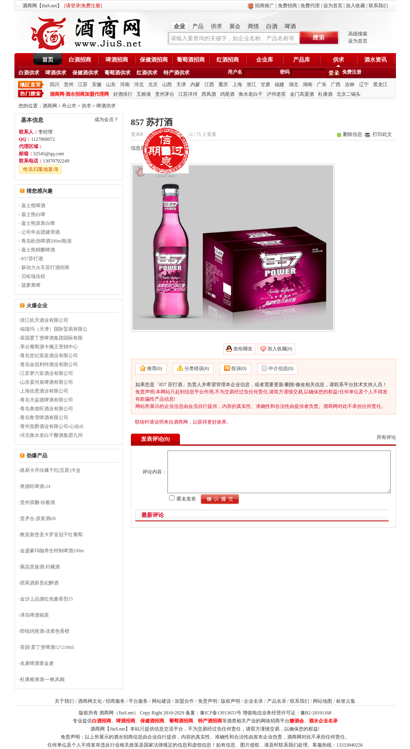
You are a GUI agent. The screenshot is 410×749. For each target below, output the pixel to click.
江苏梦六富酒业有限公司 (46, 373)
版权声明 (230, 701)
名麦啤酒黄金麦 (37, 663)
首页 (47, 60)
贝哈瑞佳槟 (33, 276)
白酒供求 (28, 73)
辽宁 (364, 84)
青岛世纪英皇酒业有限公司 (49, 355)
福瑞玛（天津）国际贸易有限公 (54, 329)
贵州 (68, 84)
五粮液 (144, 94)
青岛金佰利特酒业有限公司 (49, 364)
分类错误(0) (196, 368)
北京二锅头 (349, 94)
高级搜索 (357, 34)
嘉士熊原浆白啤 (38, 223)
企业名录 (253, 701)
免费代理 (310, 5)
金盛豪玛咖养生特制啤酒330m (52, 551)
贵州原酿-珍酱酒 (37, 502)
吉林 (350, 84)
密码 (285, 72)
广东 (321, 84)
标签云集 (345, 701)
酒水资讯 (375, 60)
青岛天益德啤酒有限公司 (46, 400)
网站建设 (161, 701)
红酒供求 (147, 73)
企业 (179, 26)
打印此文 (382, 134)
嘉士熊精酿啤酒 (38, 250)
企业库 (264, 60)
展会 (235, 26)
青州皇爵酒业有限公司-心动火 (52, 426)
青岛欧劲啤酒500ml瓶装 (46, 241)
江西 (209, 84)
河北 (139, 84)
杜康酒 (325, 94)
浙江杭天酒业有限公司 (44, 320)
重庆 (223, 84)
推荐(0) (154, 368)
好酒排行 (123, 94)
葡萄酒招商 (191, 60)
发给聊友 (243, 349)
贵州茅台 (164, 94)
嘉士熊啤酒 (33, 205)
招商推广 (264, 5)
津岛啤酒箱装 (34, 615)
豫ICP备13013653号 (220, 713)
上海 (237, 84)
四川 (54, 84)
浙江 (251, 84)
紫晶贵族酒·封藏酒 (40, 567)
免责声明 (207, 701)
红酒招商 (227, 60)
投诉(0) (239, 368)
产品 (198, 26)
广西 (336, 84)
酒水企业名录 (323, 721)
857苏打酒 (32, 258)
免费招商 (287, 5)
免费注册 (351, 72)
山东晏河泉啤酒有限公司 (46, 382)
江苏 (83, 84)
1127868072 (43, 139)
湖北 (293, 84)
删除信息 (352, 134)
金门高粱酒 (302, 94)
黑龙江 (380, 84)
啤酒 (290, 26)
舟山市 (69, 106)
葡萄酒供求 (117, 73)
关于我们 (64, 701)
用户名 (235, 72)
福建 (279, 84)
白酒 (271, 26)
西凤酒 (209, 94)
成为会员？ (106, 119)
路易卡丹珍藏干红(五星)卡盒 (50, 470)
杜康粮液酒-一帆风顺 (42, 679)
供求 (216, 26)
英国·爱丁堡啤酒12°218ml (47, 647)
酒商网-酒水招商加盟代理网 (79, 94)
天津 (181, 84)
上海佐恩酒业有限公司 (44, 391)
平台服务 (138, 701)
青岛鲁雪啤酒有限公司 (44, 417)
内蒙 (195, 84)
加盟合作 (184, 701)
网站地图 (322, 701)
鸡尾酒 (227, 94)
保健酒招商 (154, 60)
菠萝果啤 (31, 285)
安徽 (97, 84)
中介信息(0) (281, 368)
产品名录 (276, 701)
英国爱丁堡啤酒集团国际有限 (51, 338)
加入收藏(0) (279, 349)
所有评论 (386, 437)
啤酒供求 (55, 73)
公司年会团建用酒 (40, 232)
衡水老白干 (251, 94)
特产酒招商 (210, 721)
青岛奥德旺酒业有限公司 (46, 409)
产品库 (301, 60)
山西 (167, 84)
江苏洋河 (188, 94)
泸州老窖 (276, 94)
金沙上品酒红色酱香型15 (46, 599)
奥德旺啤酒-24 (35, 486)
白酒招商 (80, 60)
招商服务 (115, 701)
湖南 (307, 84)
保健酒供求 (85, 73)
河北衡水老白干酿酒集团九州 (51, 435)
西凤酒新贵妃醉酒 (39, 583)
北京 (153, 84)
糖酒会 (297, 721)
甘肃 (265, 84)
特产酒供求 (176, 73)
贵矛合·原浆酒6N (38, 518)
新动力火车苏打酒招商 (45, 267)
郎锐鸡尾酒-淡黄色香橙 (45, 631)
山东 (111, 84)
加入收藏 (355, 5)
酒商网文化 (90, 701)
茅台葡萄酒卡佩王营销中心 (49, 347)
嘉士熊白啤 (33, 214)
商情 (253, 26)
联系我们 (378, 5)
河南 (125, 84)
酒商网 (50, 106)
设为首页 (333, 5)
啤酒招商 (117, 60)
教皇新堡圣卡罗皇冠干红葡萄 (51, 534)
